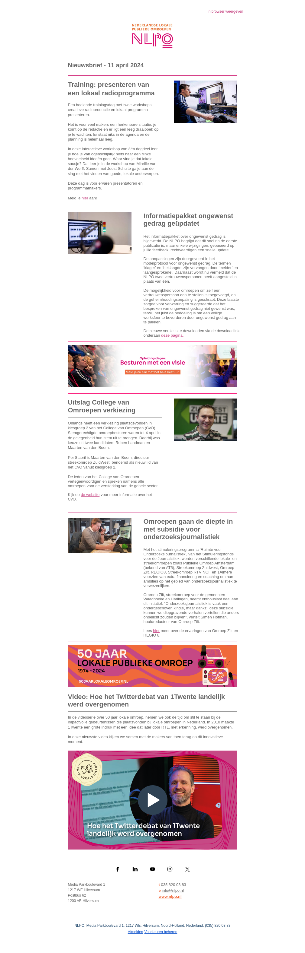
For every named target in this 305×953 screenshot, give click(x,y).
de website (90, 494)
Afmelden (135, 932)
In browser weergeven (225, 11)
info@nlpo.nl (172, 890)
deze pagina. (172, 335)
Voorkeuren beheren (160, 932)
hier (85, 198)
